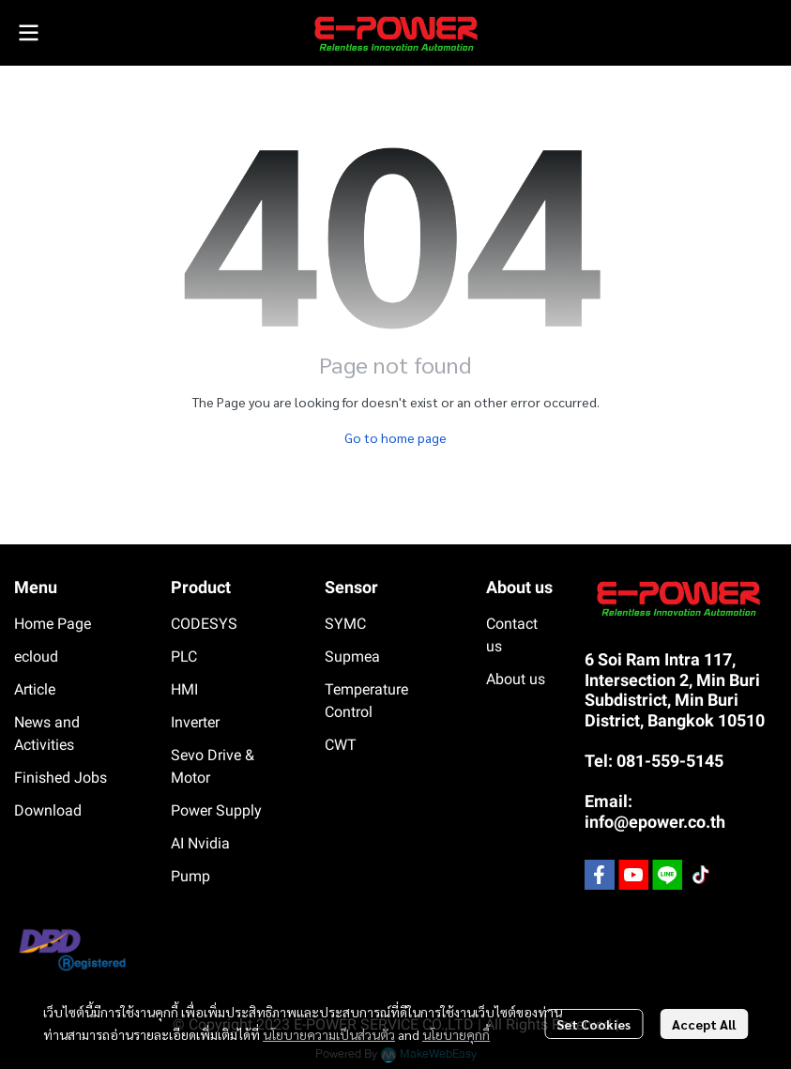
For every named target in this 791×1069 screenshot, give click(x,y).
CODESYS (204, 624)
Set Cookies (593, 1024)
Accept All (704, 1024)
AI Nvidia (200, 843)
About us (515, 679)
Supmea (352, 656)
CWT (341, 745)
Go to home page (395, 437)
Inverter (195, 722)
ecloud (36, 656)
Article (34, 689)
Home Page (52, 624)
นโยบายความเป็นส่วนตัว (329, 1034)
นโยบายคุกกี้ (456, 1034)
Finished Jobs (60, 777)
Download (48, 810)
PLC (184, 656)
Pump (190, 876)
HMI (184, 689)
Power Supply (216, 810)
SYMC (345, 624)
